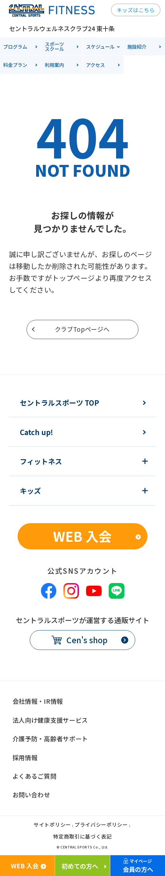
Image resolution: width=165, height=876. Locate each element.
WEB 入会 (82, 536)
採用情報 (25, 757)
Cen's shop (87, 639)
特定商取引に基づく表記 (82, 837)
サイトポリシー (52, 825)
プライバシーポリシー (101, 825)
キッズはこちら (136, 10)
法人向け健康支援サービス (50, 720)
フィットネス (41, 461)
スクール (63, 46)
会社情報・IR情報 (37, 701)
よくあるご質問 (34, 776)
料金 (15, 64)
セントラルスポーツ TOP (59, 402)
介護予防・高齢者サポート (50, 738)
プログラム (15, 46)
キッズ (30, 490)
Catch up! (36, 431)
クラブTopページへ (82, 329)
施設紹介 (136, 46)
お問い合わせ (31, 794)
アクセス (95, 64)
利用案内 (54, 64)
